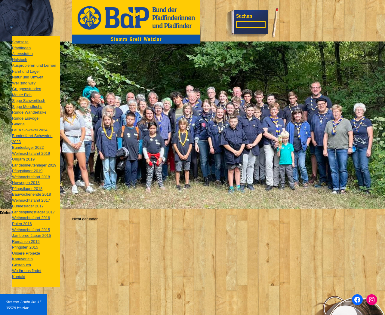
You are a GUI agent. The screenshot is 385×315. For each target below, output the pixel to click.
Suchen (244, 16)
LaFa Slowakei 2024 (30, 130)
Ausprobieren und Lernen (34, 65)
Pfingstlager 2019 (27, 171)
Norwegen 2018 (26, 182)
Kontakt (18, 276)
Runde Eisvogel (25, 118)
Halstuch (19, 59)
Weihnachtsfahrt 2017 (31, 200)
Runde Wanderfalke (29, 112)
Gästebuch (21, 265)
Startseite (20, 42)
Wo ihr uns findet (26, 270)
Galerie (18, 124)
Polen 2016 (22, 224)
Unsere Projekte (26, 253)
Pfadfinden (21, 48)
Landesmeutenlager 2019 (34, 165)
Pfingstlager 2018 (27, 188)
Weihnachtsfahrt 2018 (31, 177)
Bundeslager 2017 (28, 206)
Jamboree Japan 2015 (31, 235)
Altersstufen (22, 53)
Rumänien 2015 (26, 241)
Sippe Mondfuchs (27, 106)
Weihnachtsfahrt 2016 (31, 218)
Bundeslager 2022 (28, 147)
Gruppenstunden (26, 89)
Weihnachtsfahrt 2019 (31, 153)
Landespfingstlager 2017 (33, 212)
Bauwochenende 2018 (31, 194)
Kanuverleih (22, 259)
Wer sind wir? (24, 83)
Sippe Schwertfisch (28, 100)
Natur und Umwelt (27, 77)
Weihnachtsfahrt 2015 (31, 230)
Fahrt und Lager (26, 71)
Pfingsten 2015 (25, 247)
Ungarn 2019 (23, 159)
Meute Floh (22, 95)
